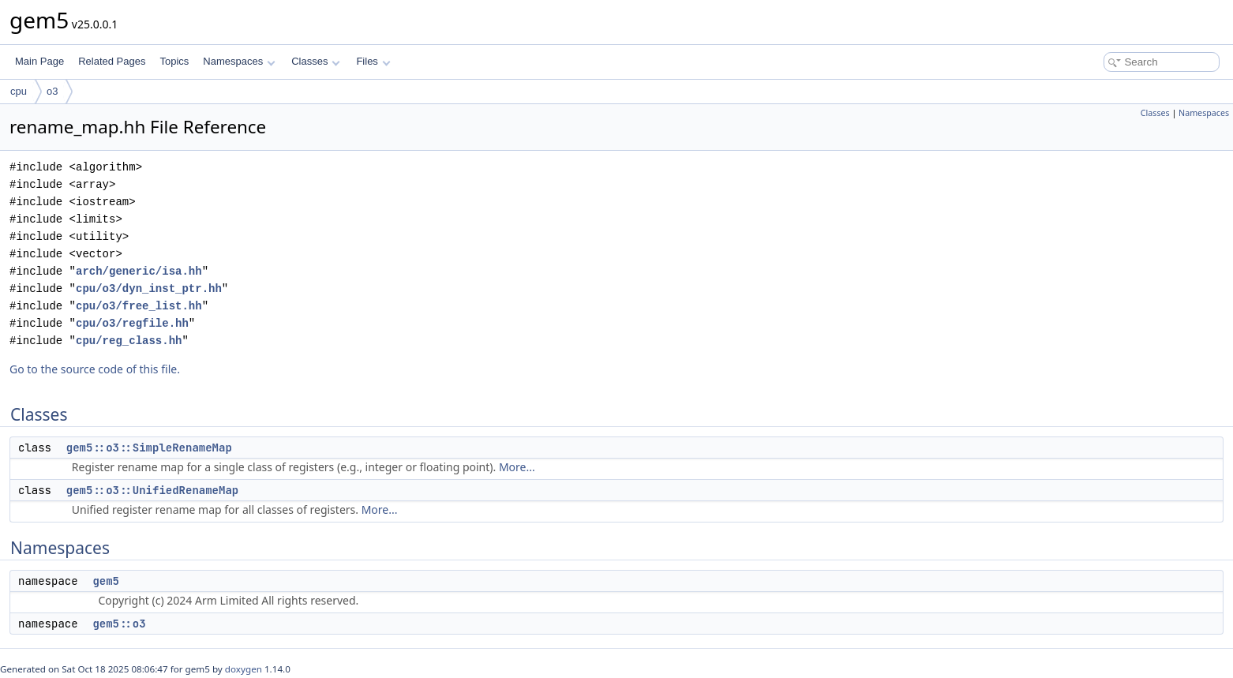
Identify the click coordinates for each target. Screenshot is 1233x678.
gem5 (105, 581)
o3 (52, 91)
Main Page (39, 61)
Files (373, 61)
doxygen (243, 669)
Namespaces (239, 61)
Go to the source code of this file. (94, 368)
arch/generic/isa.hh (139, 271)
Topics (174, 61)
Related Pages (111, 61)
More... (517, 466)
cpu (18, 91)
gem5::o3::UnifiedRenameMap (152, 490)
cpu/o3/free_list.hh (139, 305)
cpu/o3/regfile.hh (132, 323)
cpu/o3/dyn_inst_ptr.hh (149, 288)
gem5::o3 (118, 623)
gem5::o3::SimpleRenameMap (149, 447)
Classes (315, 61)
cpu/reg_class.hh (129, 340)
